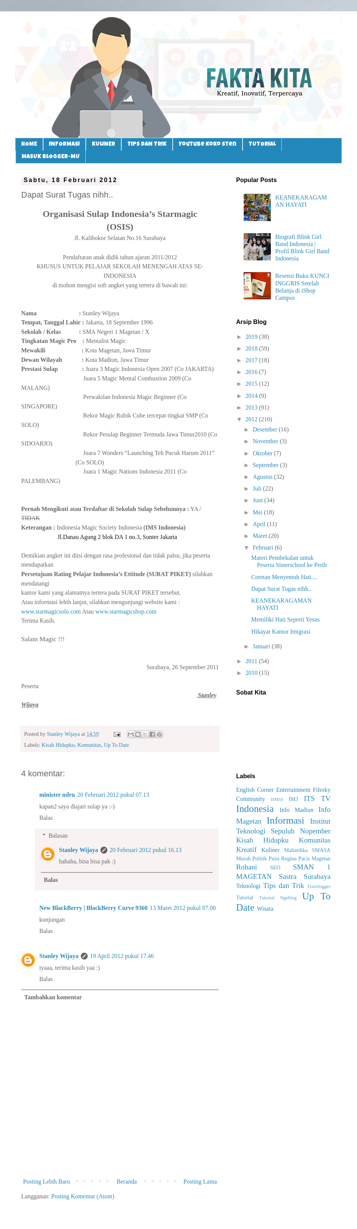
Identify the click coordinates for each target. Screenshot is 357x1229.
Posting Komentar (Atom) (82, 1196)
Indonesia (255, 808)
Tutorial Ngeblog (278, 897)
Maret (261, 536)
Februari (264, 547)
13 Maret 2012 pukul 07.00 (183, 908)
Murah (243, 858)
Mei (258, 512)
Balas (46, 818)
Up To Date (116, 745)
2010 (252, 673)
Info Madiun (297, 810)
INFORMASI (64, 144)
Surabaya (317, 876)
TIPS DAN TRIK (147, 144)
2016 (252, 372)
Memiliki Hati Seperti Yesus (285, 619)
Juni (258, 500)
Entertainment (293, 790)
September (266, 465)
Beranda (127, 1181)
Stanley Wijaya (78, 850)
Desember (266, 429)
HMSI (277, 799)
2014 (252, 396)
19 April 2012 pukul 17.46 (122, 956)
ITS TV (317, 798)
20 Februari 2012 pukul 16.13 (146, 850)
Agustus (263, 477)
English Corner (255, 790)
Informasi (285, 820)
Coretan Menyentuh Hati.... (284, 577)
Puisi (274, 858)
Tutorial (244, 897)
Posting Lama (200, 1181)
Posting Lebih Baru (46, 1181)
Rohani (246, 867)
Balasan (58, 835)
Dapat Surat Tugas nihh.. (281, 589)
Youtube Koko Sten (207, 144)
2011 (252, 661)
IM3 (293, 799)
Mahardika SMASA (307, 850)
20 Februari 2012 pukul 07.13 (113, 794)
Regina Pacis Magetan (306, 858)
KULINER (103, 144)
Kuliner (270, 850)
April (260, 524)
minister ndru (57, 794)
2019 (252, 336)
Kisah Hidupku (58, 745)
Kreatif (246, 850)
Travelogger (319, 886)
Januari (262, 646)
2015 (252, 383)
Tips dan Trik (283, 885)
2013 (252, 407)
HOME (29, 144)
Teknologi (248, 886)
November (266, 441)
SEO (275, 868)
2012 (252, 419)
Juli (258, 488)
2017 (252, 360)
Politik (259, 858)
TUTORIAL (262, 144)
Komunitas (89, 745)
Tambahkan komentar (53, 997)
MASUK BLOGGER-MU (51, 157)
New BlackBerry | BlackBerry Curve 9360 (93, 908)
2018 (252, 348)
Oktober (263, 453)
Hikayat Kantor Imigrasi (280, 631)
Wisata (265, 908)
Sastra (288, 876)
